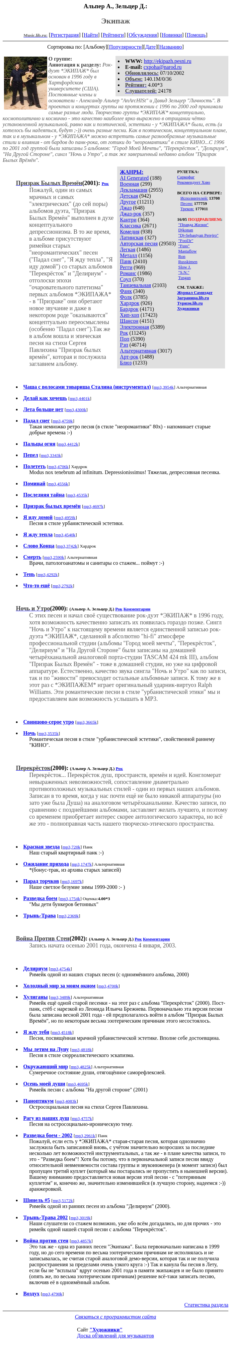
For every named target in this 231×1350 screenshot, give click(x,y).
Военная (129, 184)
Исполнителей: (194, 198)
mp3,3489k (60, 997)
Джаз (125, 208)
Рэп (124, 345)
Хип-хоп (129, 315)
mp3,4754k (60, 968)
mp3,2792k (63, 585)
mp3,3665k (87, 722)
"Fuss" (184, 245)
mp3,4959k (65, 517)
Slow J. (184, 267)
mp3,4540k (65, 534)
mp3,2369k (69, 915)
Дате (150, 47)
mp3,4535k (77, 495)
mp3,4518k (62, 1032)
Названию (170, 47)
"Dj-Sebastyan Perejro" (198, 235)
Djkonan (185, 229)
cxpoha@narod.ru (163, 67)
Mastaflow (187, 251)
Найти (91, 35)
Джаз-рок (130, 214)
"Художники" (105, 1329)
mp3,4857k (81, 1240)
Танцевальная (135, 285)
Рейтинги (113, 35)
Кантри (128, 219)
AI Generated (134, 178)
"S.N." (184, 272)
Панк (125, 261)
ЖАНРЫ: (131, 172)
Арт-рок (129, 357)
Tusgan (184, 277)
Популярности (125, 47)
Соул (125, 279)
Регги (126, 267)
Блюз (125, 362)
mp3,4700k (108, 986)
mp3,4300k (76, 409)
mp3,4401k (80, 398)
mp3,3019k (81, 1217)
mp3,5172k (63, 1200)
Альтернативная (138, 351)
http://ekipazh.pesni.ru (167, 61)
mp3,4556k (58, 483)
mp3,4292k (47, 574)
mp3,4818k (82, 1049)
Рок (124, 333)
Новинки (172, 35)
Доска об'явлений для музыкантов (115, 1335)
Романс (128, 273)
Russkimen (187, 261)
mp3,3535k (48, 733)
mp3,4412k (68, 444)
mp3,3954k (164, 387)
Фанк (126, 291)
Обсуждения (143, 35)
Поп (124, 339)
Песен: (186, 203)
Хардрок (129, 303)
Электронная (134, 327)
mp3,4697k (93, 506)
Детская (129, 196)
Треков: (187, 208)
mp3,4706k (58, 466)
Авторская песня (139, 243)
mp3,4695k (78, 1084)
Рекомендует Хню (193, 182)
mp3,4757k (82, 1118)
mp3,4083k (66, 1101)
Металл (128, 255)
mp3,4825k (81, 1066)
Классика (130, 225)
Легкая (127, 249)
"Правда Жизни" (193, 224)
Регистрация (65, 35)
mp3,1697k (72, 881)
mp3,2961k (85, 1135)
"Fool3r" (185, 240)
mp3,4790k (52, 1293)
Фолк (126, 297)
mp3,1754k (70, 898)
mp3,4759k (63, 420)
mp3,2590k (54, 557)
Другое (128, 202)
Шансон (129, 321)
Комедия (129, 231)
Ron (182, 256)
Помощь (196, 35)
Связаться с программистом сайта (115, 1317)
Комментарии (136, 608)
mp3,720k (71, 846)
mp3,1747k (82, 864)
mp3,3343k (51, 455)
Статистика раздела (206, 1305)
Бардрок (129, 309)
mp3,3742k (67, 546)
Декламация (133, 190)
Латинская (131, 237)
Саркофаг (186, 176)
